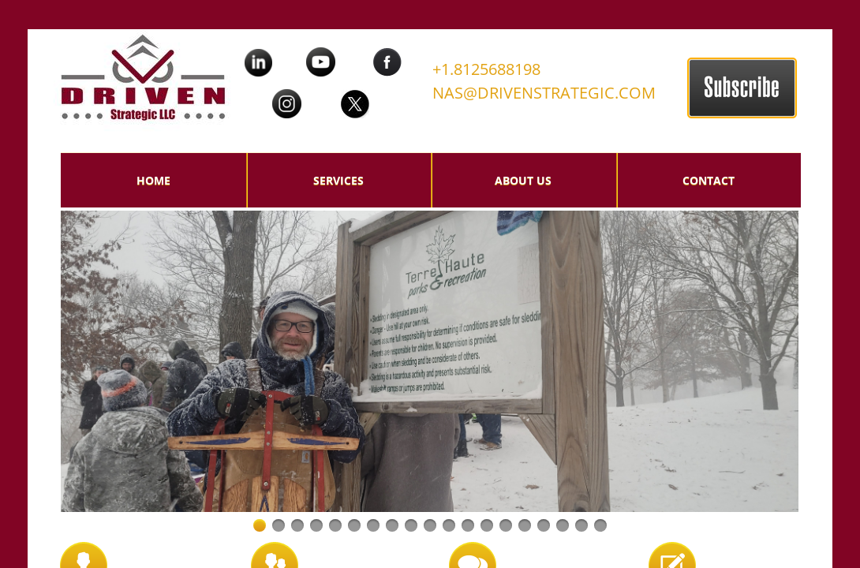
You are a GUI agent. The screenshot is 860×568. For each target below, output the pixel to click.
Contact (708, 180)
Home (153, 180)
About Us (523, 180)
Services (338, 180)
